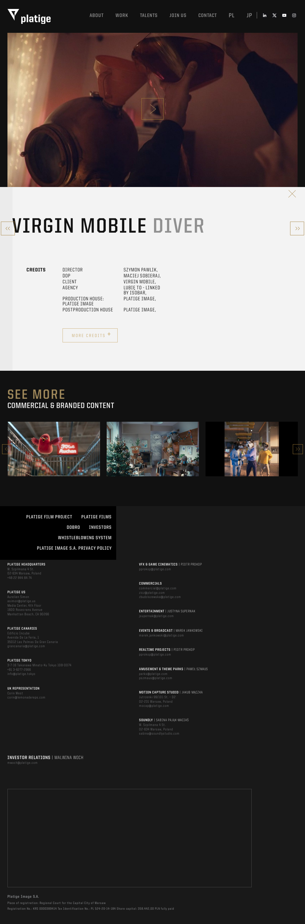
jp (249, 16)
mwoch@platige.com (22, 763)
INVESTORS (100, 527)
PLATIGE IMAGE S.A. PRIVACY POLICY (74, 548)
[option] (54, 449)
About (97, 15)
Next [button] (298, 449)
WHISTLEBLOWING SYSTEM (85, 538)
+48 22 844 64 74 (19, 578)
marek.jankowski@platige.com (161, 635)
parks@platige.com (153, 674)
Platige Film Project (49, 517)
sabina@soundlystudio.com (159, 734)
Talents (149, 15)
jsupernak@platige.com (156, 616)
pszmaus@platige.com (155, 678)
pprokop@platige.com (155, 569)
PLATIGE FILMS (96, 517)
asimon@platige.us (21, 601)
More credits (91, 334)
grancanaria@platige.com (26, 646)
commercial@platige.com (158, 588)
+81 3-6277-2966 (19, 670)
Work (122, 15)
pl (232, 16)
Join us (177, 15)
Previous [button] (7, 449)
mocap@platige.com (154, 706)
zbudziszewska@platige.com (160, 597)
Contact (207, 15)
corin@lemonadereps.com (26, 697)
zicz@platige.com (152, 593)
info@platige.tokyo (21, 674)
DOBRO (73, 527)
